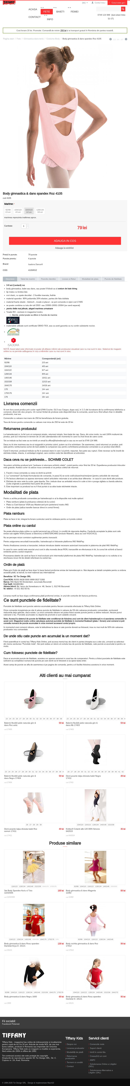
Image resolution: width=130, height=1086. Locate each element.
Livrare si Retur (69, 279)
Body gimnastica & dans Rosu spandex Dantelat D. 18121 (83, 997)
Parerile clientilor (48, 279)
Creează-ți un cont (98, 1056)
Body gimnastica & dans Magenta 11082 (81, 891)
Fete (46, 11)
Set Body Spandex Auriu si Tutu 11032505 (18, 891)
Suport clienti (95, 1048)
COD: (5, 270)
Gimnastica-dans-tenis (34, 39)
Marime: (8, 203)
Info (50, 19)
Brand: (6, 264)
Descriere (10, 279)
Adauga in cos (65, 240)
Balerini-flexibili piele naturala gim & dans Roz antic (20, 724)
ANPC (92, 1060)
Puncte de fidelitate (113, 279)
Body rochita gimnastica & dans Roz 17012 (82, 944)
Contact (35, 16)
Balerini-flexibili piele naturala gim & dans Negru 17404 (20, 777)
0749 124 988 (104, 15)
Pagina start (8, 39)
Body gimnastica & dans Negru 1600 (20, 996)
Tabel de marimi (28, 279)
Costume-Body (53, 39)
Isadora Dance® (35, 264)
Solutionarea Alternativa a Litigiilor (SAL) (101, 1071)
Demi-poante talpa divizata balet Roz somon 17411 (20, 830)
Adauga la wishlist (64, 248)
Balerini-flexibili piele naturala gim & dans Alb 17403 (82, 724)
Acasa (33, 9)
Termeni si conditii (75, 1062)
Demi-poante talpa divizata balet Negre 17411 (83, 777)
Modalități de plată (75, 1052)
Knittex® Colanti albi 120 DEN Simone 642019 (83, 830)
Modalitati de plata (90, 279)
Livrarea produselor (75, 1048)
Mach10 (50, 1083)
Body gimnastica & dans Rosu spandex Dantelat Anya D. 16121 (21, 944)
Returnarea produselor (71, 1057)
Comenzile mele (97, 1044)
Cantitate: (8, 226)
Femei (74, 11)
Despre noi (72, 1044)
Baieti (60, 11)
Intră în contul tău (98, 1052)
